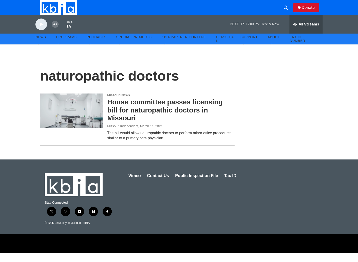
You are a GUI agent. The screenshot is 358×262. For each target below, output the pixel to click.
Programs (66, 46)
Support (249, 46)
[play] (41, 33)
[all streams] (306, 33)
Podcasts (96, 46)
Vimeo (134, 185)
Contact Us (158, 185)
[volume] (55, 33)
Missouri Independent (122, 135)
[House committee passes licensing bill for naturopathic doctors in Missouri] (71, 120)
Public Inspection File (196, 185)
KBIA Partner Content (184, 46)
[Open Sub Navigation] (39, 54)
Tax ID (230, 185)
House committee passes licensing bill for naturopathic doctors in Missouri (165, 119)
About (274, 46)
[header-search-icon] (287, 12)
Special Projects (134, 46)
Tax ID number (297, 48)
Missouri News (118, 104)
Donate (311, 12)
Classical (225, 48)
